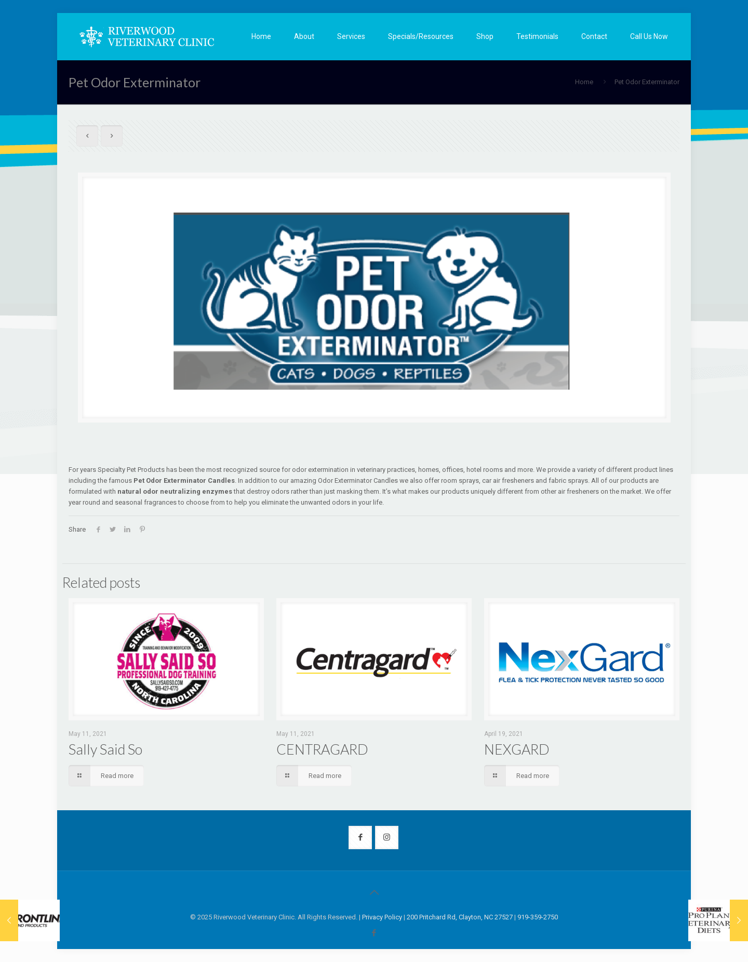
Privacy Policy (382, 917)
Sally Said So (105, 749)
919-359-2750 (537, 917)
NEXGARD (517, 749)
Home (584, 82)
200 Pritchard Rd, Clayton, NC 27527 (460, 917)
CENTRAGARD (322, 749)
